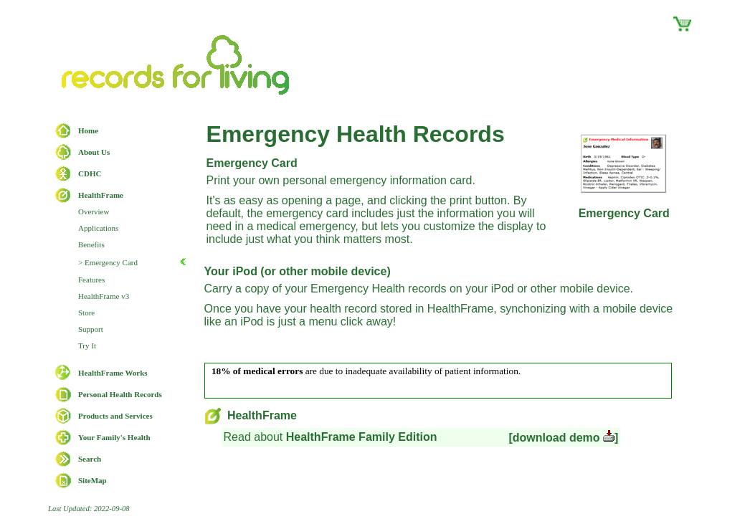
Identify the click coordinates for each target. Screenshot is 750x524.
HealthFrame (250, 415)
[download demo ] (563, 438)
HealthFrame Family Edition (361, 437)
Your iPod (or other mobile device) (297, 271)
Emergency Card (252, 163)
